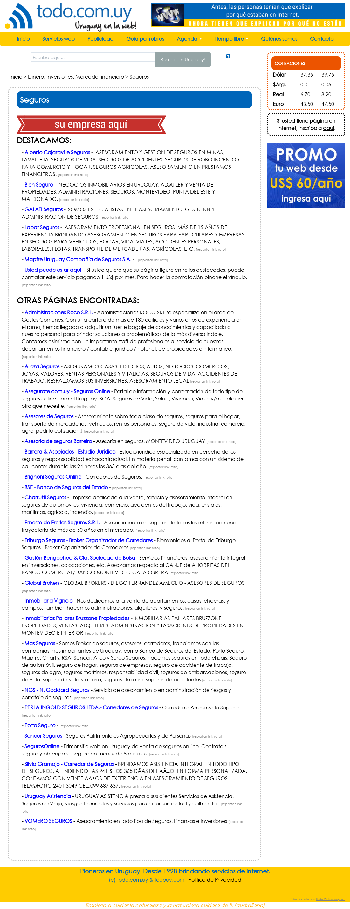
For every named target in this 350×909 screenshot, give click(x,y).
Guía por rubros (145, 38)
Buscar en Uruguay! (183, 59)
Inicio (23, 38)
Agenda (190, 40)
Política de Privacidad (215, 879)
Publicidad (100, 38)
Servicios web (58, 38)
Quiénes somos (279, 38)
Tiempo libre (232, 40)
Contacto (321, 38)
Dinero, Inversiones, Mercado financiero (76, 76)
